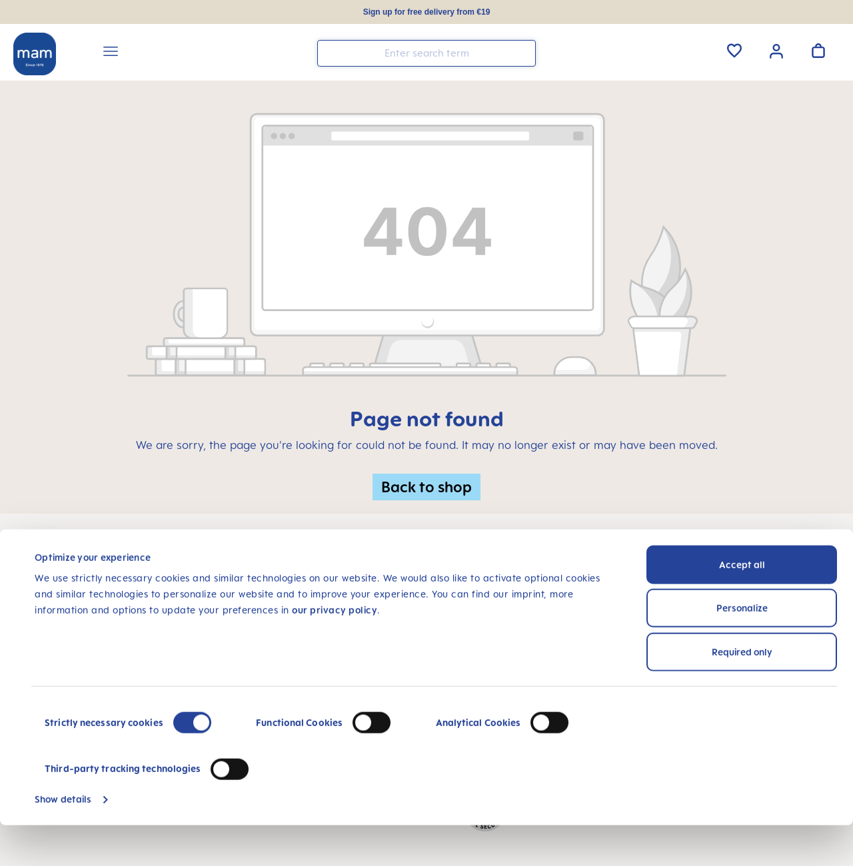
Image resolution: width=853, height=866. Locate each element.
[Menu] (111, 53)
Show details (63, 839)
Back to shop (426, 487)
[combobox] (426, 53)
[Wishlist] (734, 50)
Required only (742, 692)
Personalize (742, 648)
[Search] (522, 52)
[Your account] (776, 50)
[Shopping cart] (818, 50)
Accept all (742, 605)
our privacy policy (334, 650)
